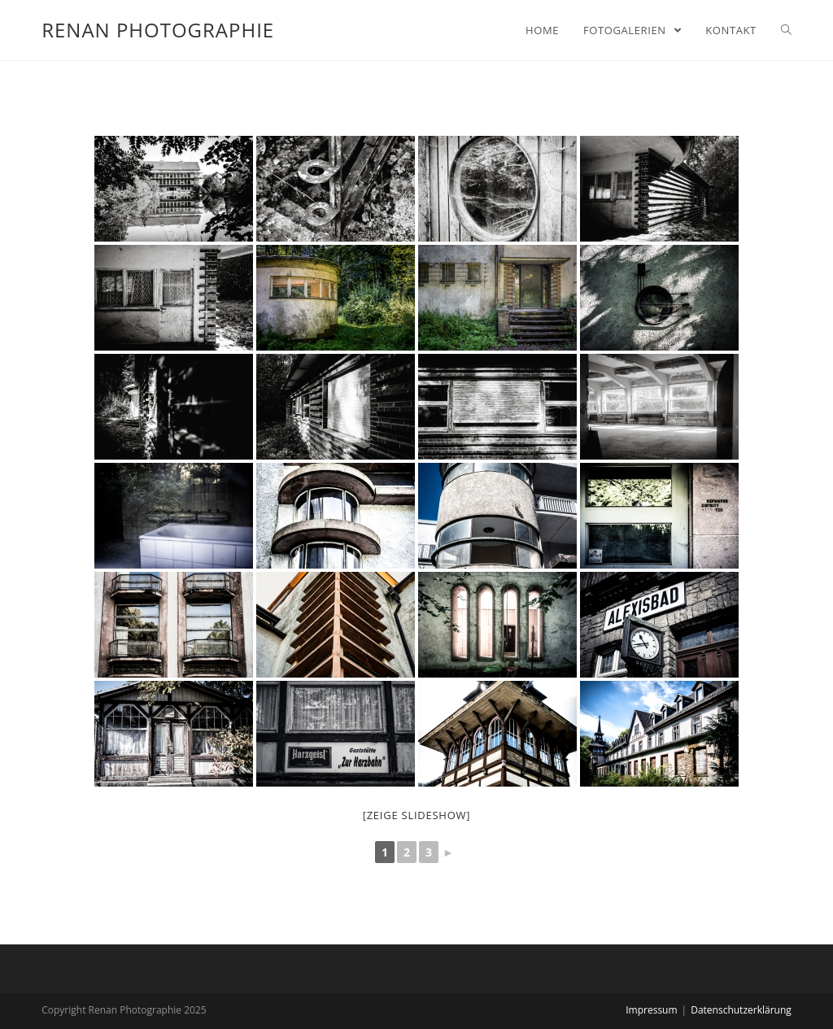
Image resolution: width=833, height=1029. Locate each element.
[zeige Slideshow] (417, 815)
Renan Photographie (157, 29)
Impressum (651, 1010)
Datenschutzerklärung (741, 1010)
